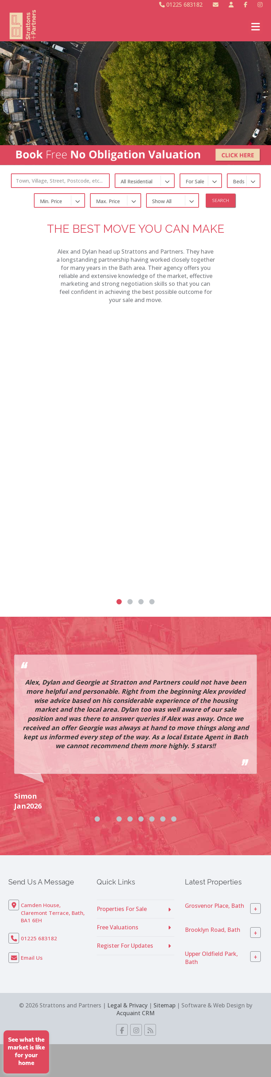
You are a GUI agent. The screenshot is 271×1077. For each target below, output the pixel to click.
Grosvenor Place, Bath (214, 906)
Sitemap (164, 1005)
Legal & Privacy (127, 1005)
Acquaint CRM (135, 1013)
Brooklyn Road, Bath (212, 930)
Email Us (32, 957)
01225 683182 (181, 4)
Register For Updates (125, 945)
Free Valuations (117, 927)
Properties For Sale (122, 909)
